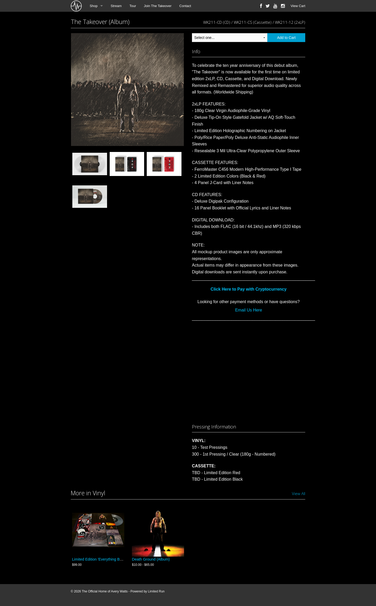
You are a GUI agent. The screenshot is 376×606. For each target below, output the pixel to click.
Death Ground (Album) (151, 561)
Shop (93, 6)
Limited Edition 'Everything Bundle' (101, 561)
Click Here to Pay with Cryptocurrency (249, 289)
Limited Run (156, 593)
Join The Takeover (158, 6)
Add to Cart (286, 38)
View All (298, 493)
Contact (185, 6)
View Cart (298, 6)
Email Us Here (248, 310)
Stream (116, 6)
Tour (133, 6)
